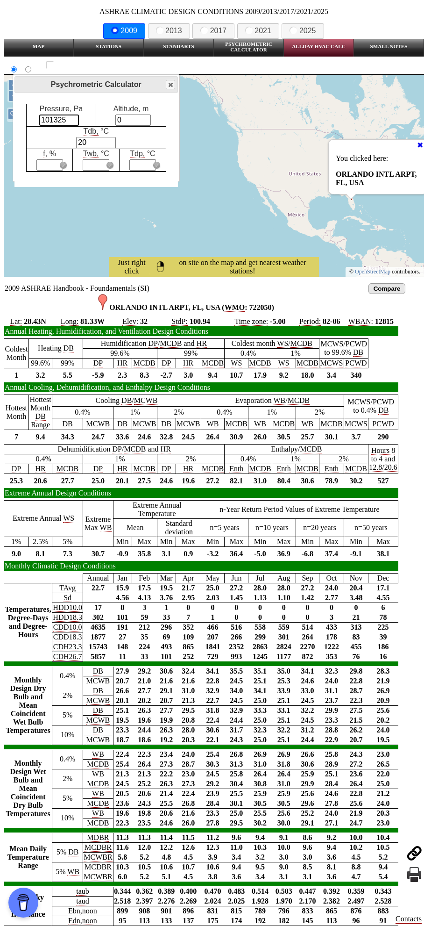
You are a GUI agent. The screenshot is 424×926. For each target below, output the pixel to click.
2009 (124, 31)
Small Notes (389, 46)
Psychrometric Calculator (248, 46)
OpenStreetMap (372, 271)
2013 (169, 31)
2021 (258, 31)
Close (170, 85)
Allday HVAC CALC (319, 46)
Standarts (178, 46)
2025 (303, 31)
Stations (108, 46)
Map (38, 46)
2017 (213, 31)
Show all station (77, 65)
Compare (387, 288)
